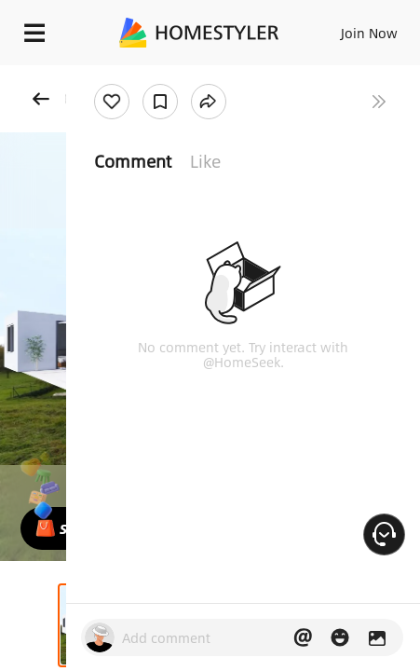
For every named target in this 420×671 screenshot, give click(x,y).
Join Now (369, 32)
